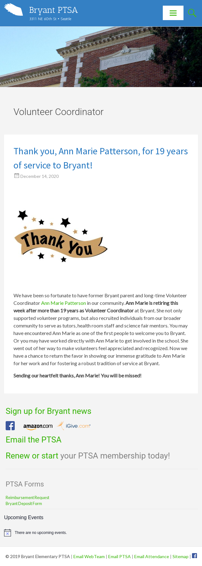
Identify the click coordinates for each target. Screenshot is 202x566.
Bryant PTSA (53, 10)
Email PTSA (119, 556)
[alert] (101, 532)
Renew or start (32, 455)
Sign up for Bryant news (49, 411)
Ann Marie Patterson (63, 303)
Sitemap (181, 556)
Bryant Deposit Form (24, 503)
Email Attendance (151, 556)
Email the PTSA (33, 439)
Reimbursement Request (27, 497)
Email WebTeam (89, 556)
